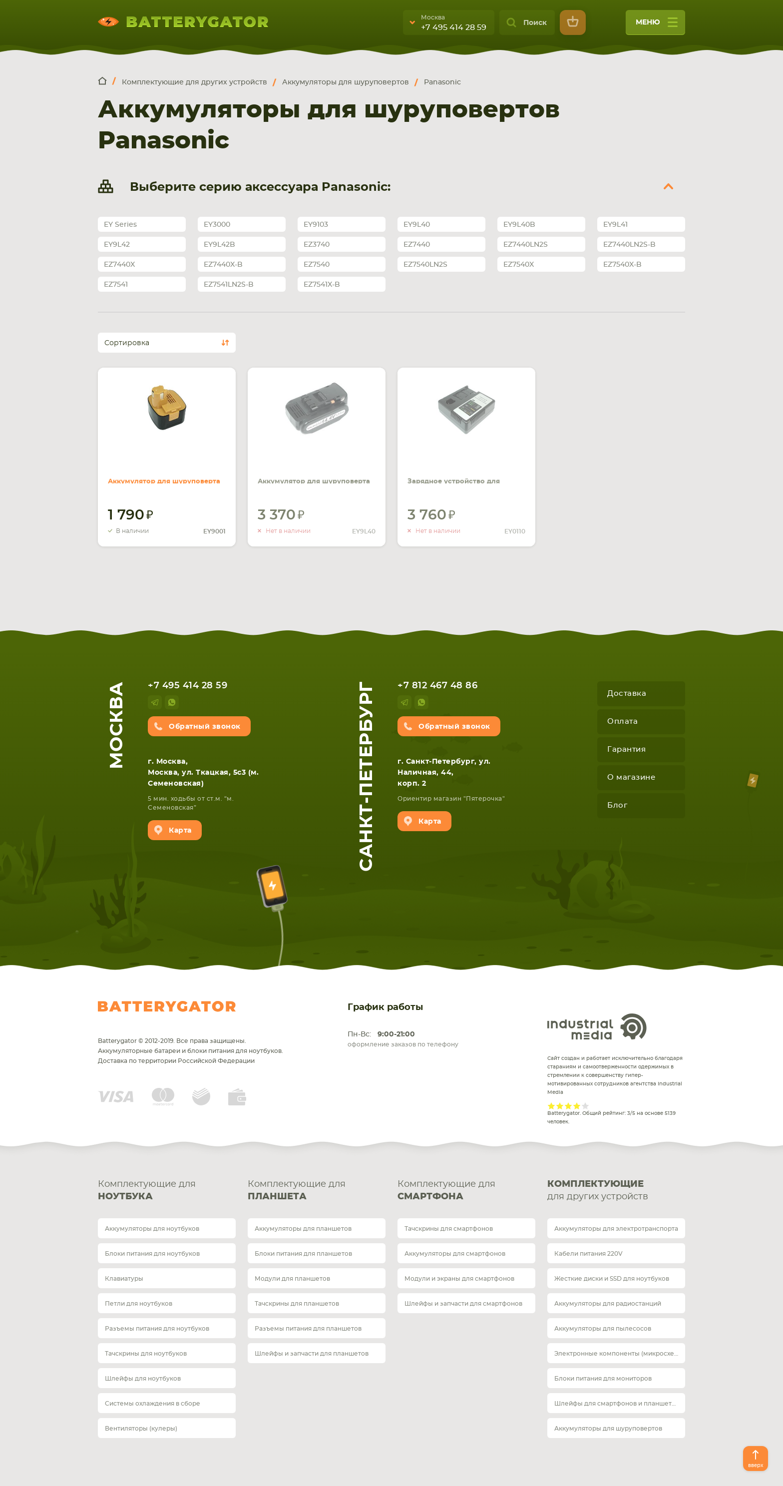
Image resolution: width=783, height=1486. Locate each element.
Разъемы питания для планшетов (308, 1329)
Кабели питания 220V (588, 1254)
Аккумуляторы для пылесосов (602, 1329)
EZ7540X (518, 264)
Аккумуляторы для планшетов (303, 1229)
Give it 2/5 (560, 1105)
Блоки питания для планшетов (303, 1254)
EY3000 (217, 224)
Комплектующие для (167, 1191)
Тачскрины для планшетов (297, 1304)
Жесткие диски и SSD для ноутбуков (611, 1279)
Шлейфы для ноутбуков (143, 1379)
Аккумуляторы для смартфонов (454, 1254)
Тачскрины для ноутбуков (146, 1354)
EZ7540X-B (622, 264)
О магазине (631, 777)
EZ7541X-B (322, 284)
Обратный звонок (205, 726)
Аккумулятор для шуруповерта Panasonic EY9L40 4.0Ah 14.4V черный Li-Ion (310, 472)
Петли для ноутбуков (138, 1304)
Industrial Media (597, 1026)
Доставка (626, 693)
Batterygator (167, 1006)
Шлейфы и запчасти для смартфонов (463, 1304)
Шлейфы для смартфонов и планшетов (616, 1404)
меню (657, 25)
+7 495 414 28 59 (453, 27)
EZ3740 (317, 244)
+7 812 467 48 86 (437, 685)
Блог (617, 805)
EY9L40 (416, 224)
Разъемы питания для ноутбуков (157, 1329)
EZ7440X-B (223, 264)
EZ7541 (116, 284)
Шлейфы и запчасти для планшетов (312, 1354)
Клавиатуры (124, 1279)
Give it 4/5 (577, 1105)
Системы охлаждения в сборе (152, 1404)
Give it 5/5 (585, 1105)
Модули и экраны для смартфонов (459, 1279)
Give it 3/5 (568, 1105)
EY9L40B (519, 224)
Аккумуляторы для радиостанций (607, 1304)
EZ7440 (416, 244)
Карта (180, 830)
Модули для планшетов (292, 1279)
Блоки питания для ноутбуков (152, 1254)
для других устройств (616, 1189)
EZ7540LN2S (425, 264)
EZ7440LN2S (525, 244)
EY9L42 (117, 244)
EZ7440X (119, 264)
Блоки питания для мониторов (603, 1379)
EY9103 (316, 224)
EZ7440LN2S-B (629, 244)
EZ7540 (317, 264)
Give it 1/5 (551, 1105)
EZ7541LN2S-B (229, 284)
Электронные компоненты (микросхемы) (619, 1354)
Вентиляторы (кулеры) (141, 1429)
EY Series (120, 224)
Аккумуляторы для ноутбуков (152, 1229)
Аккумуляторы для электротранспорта (616, 1229)
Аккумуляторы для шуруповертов (608, 1429)
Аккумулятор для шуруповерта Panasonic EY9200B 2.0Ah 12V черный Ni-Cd (165, 472)
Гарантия (626, 749)
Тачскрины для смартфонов (448, 1229)
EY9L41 (615, 224)
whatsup (172, 702)
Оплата (622, 721)
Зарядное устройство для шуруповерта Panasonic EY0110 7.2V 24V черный (463, 466)
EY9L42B (219, 244)
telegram (155, 702)
